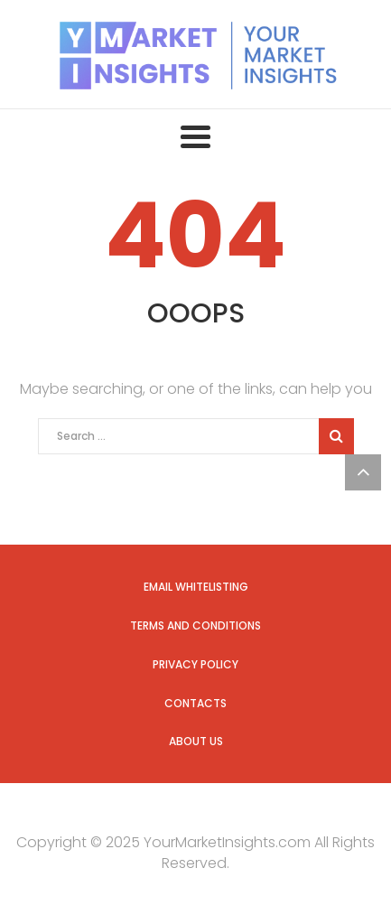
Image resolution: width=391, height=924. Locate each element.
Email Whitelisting (196, 586)
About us (196, 741)
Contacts (195, 703)
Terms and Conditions (195, 625)
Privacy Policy (195, 664)
